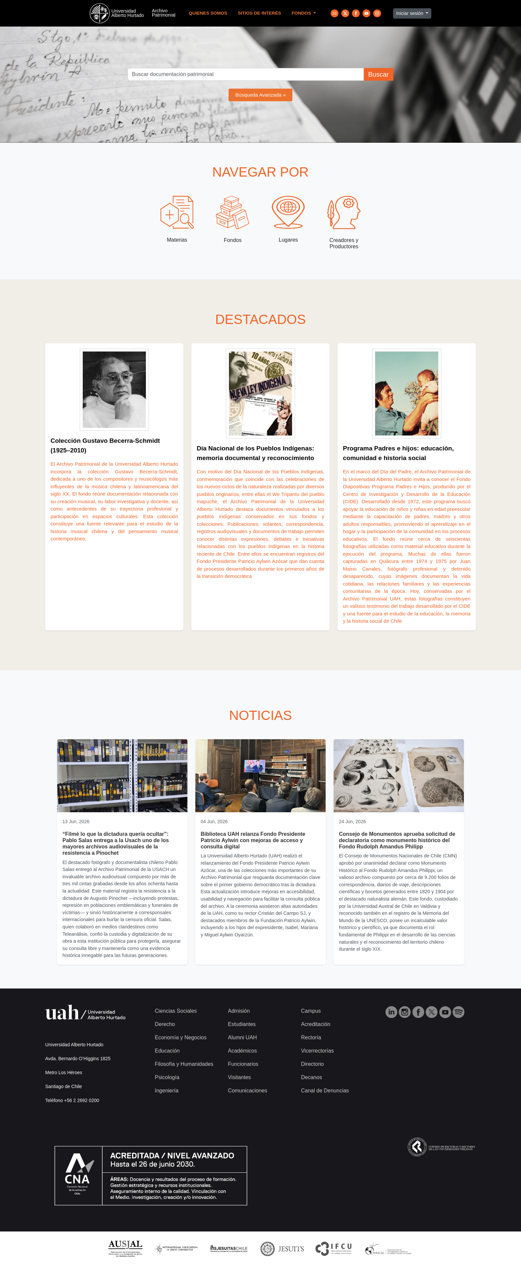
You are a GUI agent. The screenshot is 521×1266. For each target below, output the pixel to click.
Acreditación (315, 1024)
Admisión (239, 1011)
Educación (167, 1051)
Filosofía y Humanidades (184, 1064)
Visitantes (239, 1077)
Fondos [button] (302, 13)
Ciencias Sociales (176, 1011)
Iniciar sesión (410, 13)
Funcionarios (243, 1064)
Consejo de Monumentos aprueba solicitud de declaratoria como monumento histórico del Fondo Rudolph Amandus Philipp (397, 840)
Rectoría (311, 1037)
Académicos (242, 1051)
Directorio (312, 1064)
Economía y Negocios (181, 1037)
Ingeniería (166, 1090)
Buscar (378, 74)
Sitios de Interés (259, 13)
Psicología (167, 1077)
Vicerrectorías (317, 1051)
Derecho (165, 1024)
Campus (311, 1011)
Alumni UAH (242, 1037)
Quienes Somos (208, 13)
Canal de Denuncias (325, 1090)
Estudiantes (242, 1024)
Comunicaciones (247, 1090)
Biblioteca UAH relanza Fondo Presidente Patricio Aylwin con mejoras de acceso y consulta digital (253, 840)
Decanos (311, 1077)
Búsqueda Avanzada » (260, 95)
